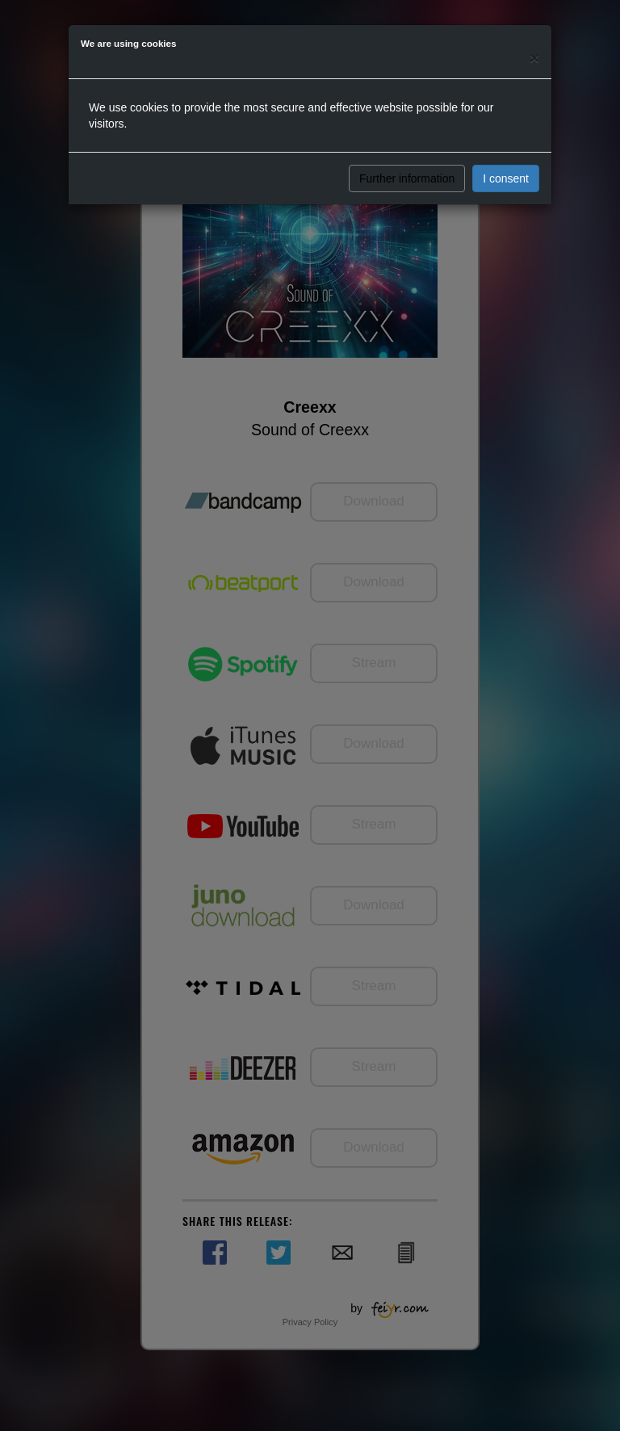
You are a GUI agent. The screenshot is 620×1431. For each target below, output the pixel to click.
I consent (506, 178)
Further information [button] (407, 178)
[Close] (534, 57)
